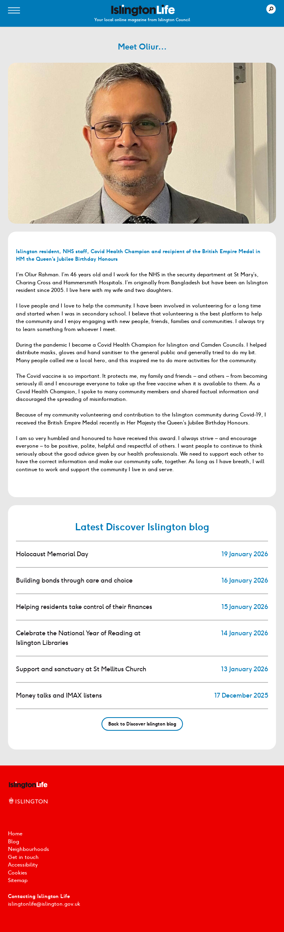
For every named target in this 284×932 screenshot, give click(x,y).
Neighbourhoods (28, 849)
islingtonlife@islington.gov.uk (44, 903)
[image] (143, 10)
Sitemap (18, 880)
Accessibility (23, 864)
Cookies (17, 872)
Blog (13, 841)
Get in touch (23, 857)
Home (15, 833)
